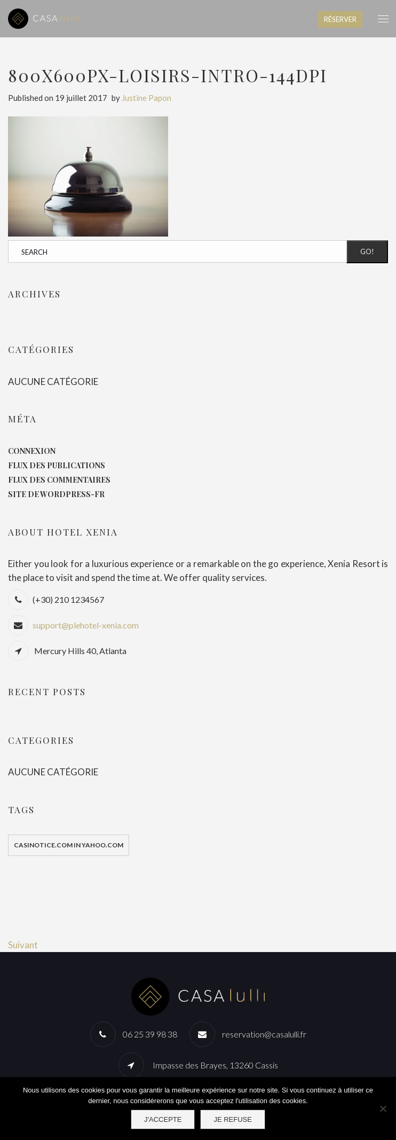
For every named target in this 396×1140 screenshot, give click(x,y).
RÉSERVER (340, 19)
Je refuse (232, 1119)
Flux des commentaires (59, 480)
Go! (367, 251)
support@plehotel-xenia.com (86, 625)
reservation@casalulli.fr (264, 1034)
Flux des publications (56, 465)
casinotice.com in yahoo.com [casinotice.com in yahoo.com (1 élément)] (68, 845)
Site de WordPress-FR (56, 494)
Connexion (32, 451)
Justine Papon (146, 98)
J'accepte (162, 1119)
